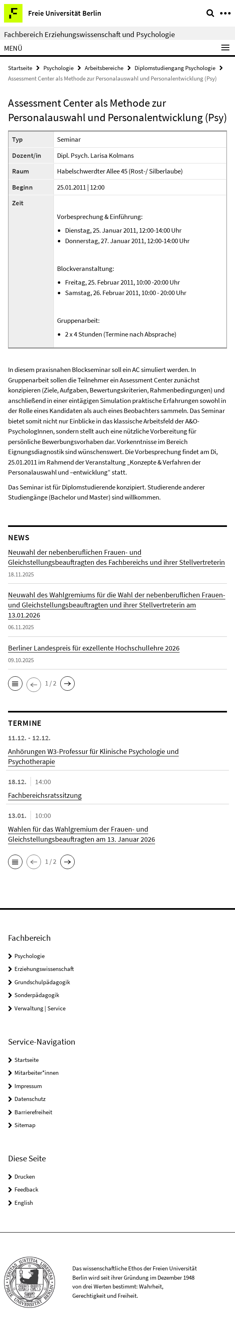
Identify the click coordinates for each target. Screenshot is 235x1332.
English (23, 1202)
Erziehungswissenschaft (44, 969)
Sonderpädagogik (36, 995)
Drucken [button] (24, 1176)
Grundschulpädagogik (42, 982)
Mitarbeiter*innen (36, 1072)
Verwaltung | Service (39, 1008)
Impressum (28, 1086)
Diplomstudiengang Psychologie (175, 68)
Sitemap (24, 1125)
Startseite (20, 68)
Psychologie (58, 68)
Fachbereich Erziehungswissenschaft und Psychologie (89, 34)
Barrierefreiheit (33, 1112)
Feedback (26, 1189)
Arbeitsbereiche (104, 68)
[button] (15, 683)
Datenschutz (29, 1099)
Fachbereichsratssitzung (45, 795)
